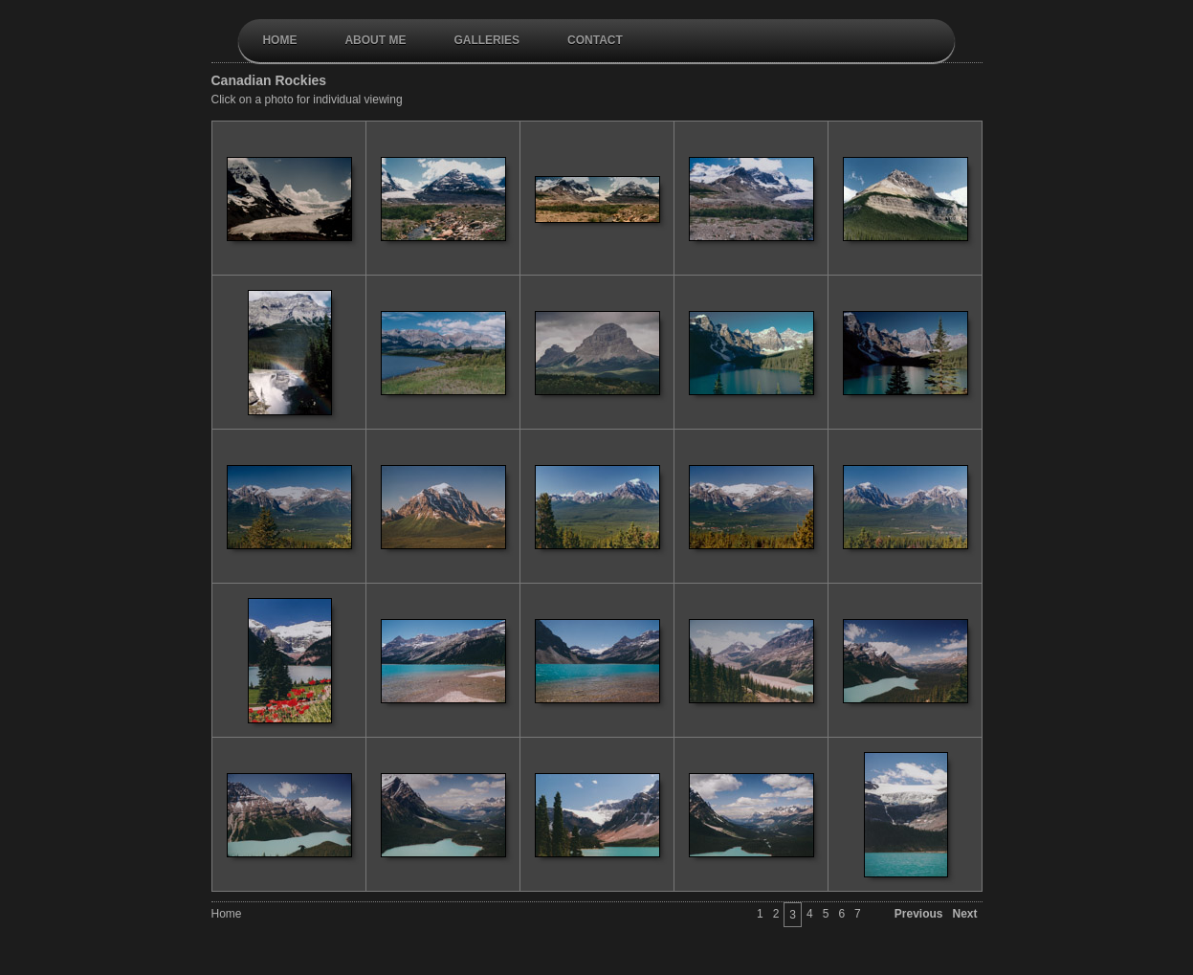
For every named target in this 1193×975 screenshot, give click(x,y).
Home (279, 40)
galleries (486, 40)
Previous (919, 913)
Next (964, 913)
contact (595, 40)
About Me (375, 40)
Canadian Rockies (269, 80)
